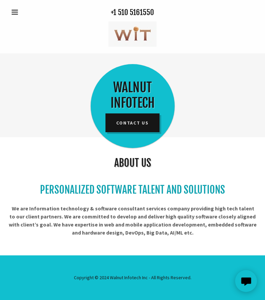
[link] (132, 34)
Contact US (132, 123)
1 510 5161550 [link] (133, 12)
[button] (26, 12)
